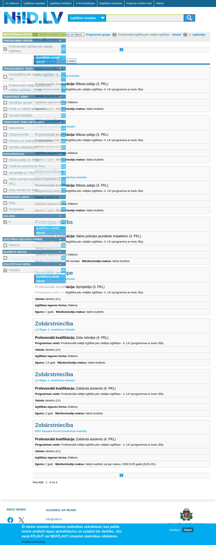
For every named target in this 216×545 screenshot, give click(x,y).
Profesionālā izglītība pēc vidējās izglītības (31, 49)
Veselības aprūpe (20, 102)
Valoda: (75, 39)
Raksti (160, 3)
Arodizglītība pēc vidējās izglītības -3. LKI (34, 77)
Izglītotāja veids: (102, 39)
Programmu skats (81, 61)
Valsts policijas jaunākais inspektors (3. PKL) (35, 181)
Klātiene (14, 245)
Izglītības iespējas (34, 3)
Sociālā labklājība (20, 115)
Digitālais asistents (110, 3)
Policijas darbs (90, 222)
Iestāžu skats (104, 61)
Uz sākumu (12, 3)
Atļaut (188, 529)
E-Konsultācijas (85, 3)
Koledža (14, 270)
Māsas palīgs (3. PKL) (24, 160)
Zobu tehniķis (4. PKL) (24, 190)
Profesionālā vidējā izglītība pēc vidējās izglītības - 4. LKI (30, 88)
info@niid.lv (54, 519)
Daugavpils (16, 209)
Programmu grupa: (135, 34)
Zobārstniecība (19, 134)
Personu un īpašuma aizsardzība (31, 141)
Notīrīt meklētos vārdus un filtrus (97, 34)
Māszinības (16, 128)
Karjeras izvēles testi (139, 3)
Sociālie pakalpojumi (22, 147)
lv (10, 222)
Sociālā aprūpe (90, 273)
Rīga (12, 203)
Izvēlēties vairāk (47, 57)
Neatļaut (175, 529)
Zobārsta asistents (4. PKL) (27, 166)
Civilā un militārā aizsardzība (28, 109)
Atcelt (40, 62)
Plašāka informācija (33, 541)
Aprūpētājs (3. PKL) (22, 172)
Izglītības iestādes (61, 3)
